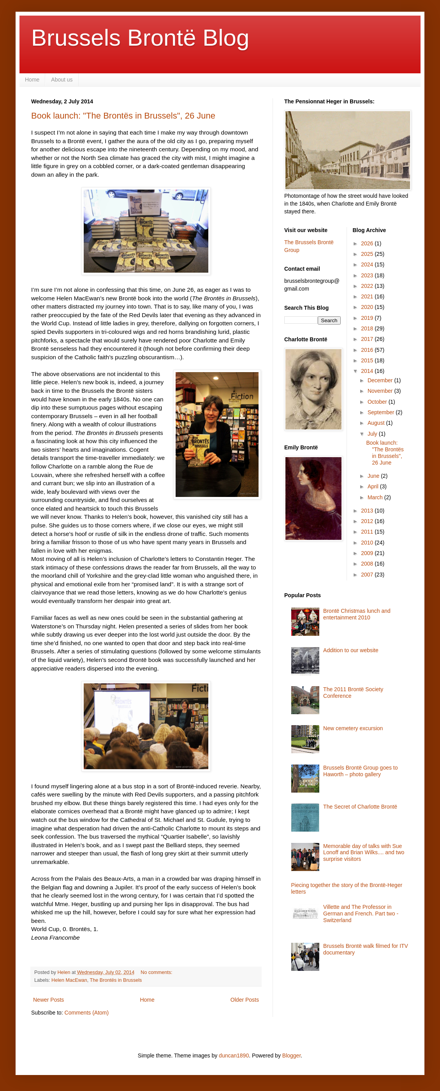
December (381, 380)
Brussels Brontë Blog (140, 38)
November (381, 391)
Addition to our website (350, 650)
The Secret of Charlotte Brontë (360, 807)
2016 (368, 350)
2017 (368, 339)
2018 (368, 328)
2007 (368, 574)
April (374, 486)
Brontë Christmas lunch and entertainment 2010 (357, 614)
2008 (368, 564)
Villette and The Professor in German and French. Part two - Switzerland (360, 913)
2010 (368, 542)
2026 (368, 243)
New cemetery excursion (353, 728)
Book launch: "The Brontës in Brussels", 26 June (123, 116)
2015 (368, 360)
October (378, 402)
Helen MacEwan (69, 980)
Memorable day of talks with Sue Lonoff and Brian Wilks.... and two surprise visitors (363, 852)
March (376, 497)
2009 (368, 553)
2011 (368, 532)
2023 (368, 275)
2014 (368, 371)
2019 (368, 318)
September (382, 412)
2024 (368, 264)
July (373, 434)
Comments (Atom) (87, 1012)
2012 (368, 521)
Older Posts (245, 1000)
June (374, 476)
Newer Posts (48, 1000)
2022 (368, 286)
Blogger (291, 1055)
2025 (368, 254)
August (377, 423)
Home (32, 79)
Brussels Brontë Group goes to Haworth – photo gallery (360, 771)
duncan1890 (234, 1055)
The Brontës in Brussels (116, 980)
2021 (368, 296)
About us (61, 79)
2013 (368, 510)
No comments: (157, 972)
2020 (368, 307)
